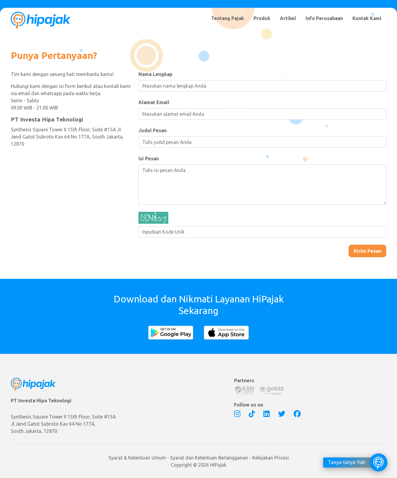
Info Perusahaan (324, 18)
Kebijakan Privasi (270, 457)
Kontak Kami (366, 18)
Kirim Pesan (367, 251)
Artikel (288, 18)
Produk (262, 18)
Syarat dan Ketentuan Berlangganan (209, 457)
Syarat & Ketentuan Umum (137, 457)
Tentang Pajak (227, 18)
